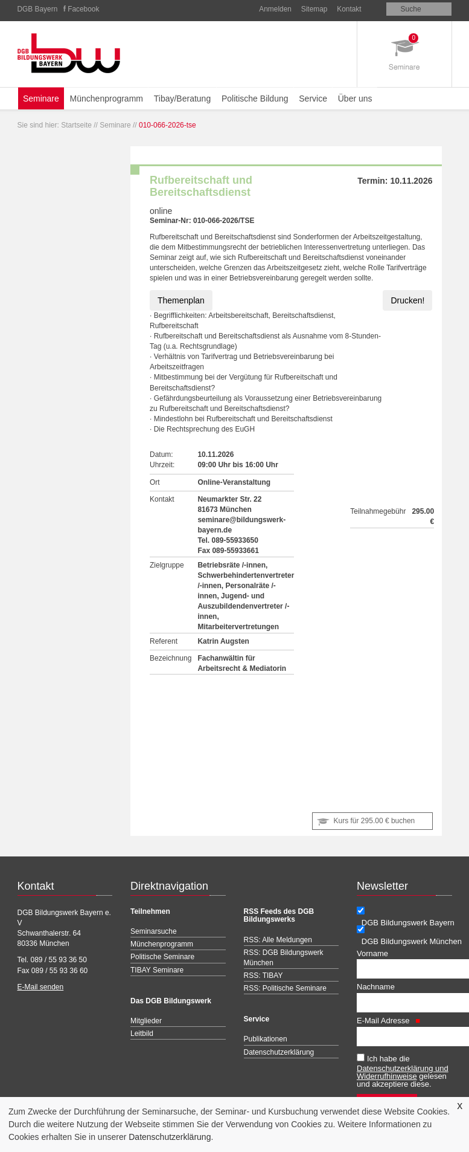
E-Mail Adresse (388, 1020)
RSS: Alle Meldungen (278, 940)
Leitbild (141, 1033)
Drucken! (407, 300)
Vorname (372, 953)
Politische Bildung (255, 98)
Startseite (76, 125)
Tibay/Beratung (182, 98)
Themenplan (181, 300)
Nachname (376, 986)
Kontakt (349, 9)
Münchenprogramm (106, 98)
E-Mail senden (41, 987)
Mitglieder (146, 1021)
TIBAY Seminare (156, 970)
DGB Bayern (38, 9)
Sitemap (314, 9)
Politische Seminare (162, 957)
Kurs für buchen (374, 821)
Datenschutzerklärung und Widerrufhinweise (402, 1072)
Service (313, 98)
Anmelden (275, 9)
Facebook (83, 9)
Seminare (41, 98)
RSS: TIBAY (263, 975)
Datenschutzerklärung (170, 1137)
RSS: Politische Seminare (285, 988)
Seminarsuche (153, 931)
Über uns (355, 98)
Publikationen (265, 1039)
